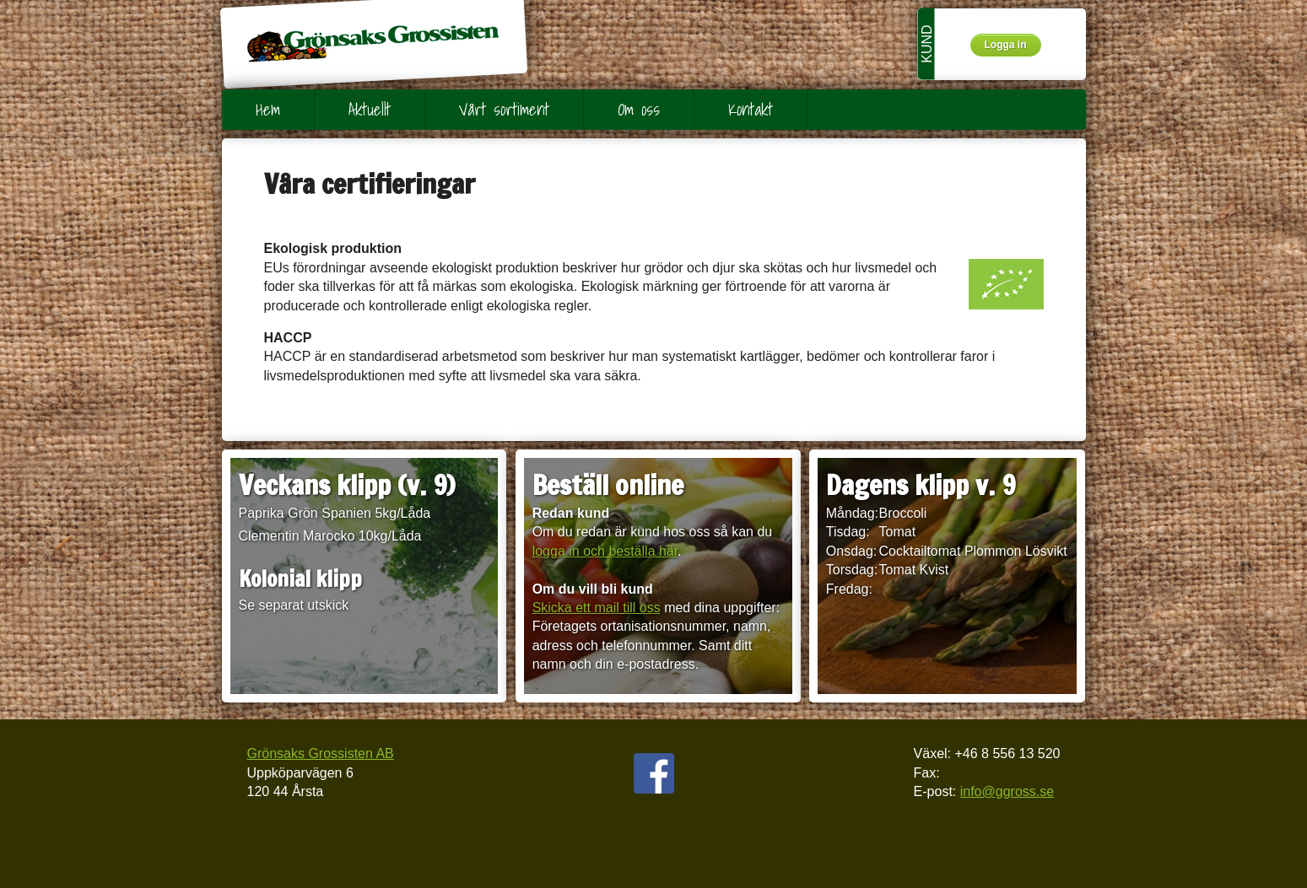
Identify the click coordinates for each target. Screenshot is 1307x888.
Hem (268, 109)
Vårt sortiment (504, 109)
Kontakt (750, 109)
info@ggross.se (1007, 791)
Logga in (1006, 45)
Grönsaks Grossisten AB (320, 753)
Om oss (639, 109)
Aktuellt (369, 109)
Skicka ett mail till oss (596, 607)
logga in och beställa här (605, 551)
